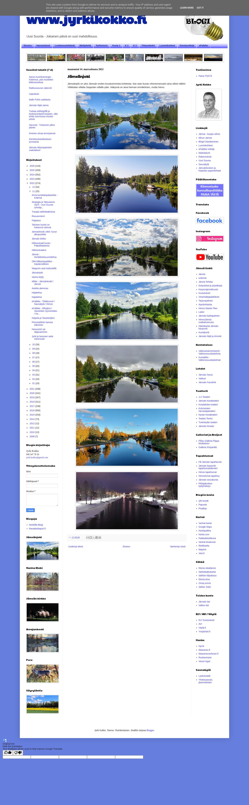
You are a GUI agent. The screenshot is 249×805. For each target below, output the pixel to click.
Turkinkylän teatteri (208, 422)
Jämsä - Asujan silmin (209, 134)
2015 (32, 414)
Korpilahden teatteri (208, 404)
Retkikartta (204, 545)
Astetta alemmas (40, 288)
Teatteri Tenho (206, 418)
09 (33, 348)
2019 (32, 397)
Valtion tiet (204, 605)
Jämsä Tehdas (206, 282)
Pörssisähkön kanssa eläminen (42, 323)
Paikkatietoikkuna (207, 538)
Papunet (203, 504)
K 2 (126, 45)
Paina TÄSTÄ (205, 76)
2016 (32, 410)
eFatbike (203, 45)
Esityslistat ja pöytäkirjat (210, 285)
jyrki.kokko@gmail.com (37, 457)
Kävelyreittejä (187, 45)
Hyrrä (201, 646)
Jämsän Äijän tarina (39, 105)
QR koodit (204, 501)
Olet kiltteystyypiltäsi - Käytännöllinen (42, 262)
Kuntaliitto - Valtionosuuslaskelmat (210, 358)
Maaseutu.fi (204, 650)
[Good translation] (8, 752)
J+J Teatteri (204, 397)
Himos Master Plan (208, 308)
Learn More (187, 8)
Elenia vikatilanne (207, 568)
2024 (32, 174)
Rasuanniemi (38, 216)
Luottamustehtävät (65, 45)
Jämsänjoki (37, 272)
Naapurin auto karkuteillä (44, 268)
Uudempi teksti (75, 546)
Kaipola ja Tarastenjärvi (43, 318)
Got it (200, 8)
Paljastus (36, 220)
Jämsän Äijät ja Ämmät (210, 336)
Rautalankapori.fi (37, 528)
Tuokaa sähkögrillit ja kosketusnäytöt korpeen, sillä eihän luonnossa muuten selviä (43, 115)
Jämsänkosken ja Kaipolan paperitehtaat (210, 169)
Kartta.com (204, 534)
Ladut (201, 312)
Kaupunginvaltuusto (208, 289)
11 (33, 191)
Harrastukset (43, 45)
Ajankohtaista (205, 304)
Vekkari (202, 378)
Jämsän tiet (204, 601)
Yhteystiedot (148, 45)
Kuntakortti (204, 332)
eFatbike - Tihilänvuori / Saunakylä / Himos (43, 302)
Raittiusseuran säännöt (40, 88)
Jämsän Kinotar (206, 426)
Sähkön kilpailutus (208, 575)
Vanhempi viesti (177, 546)
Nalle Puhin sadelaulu (39, 99)
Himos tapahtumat (208, 472)
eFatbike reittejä (207, 149)
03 (33, 374)
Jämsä (202, 274)
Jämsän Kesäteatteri (209, 400)
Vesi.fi (202, 553)
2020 (32, 393)
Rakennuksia (205, 156)
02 (33, 379)
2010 (32, 432)
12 (33, 187)
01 (33, 383)
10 (33, 344)
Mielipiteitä (85, 45)
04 (33, 370)
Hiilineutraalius (39, 250)
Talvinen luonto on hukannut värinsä (41, 226)
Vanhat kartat (205, 523)
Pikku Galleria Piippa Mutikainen (209, 442)
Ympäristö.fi (204, 631)
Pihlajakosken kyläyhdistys (205, 485)
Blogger (150, 730)
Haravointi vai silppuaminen (39, 330)
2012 (32, 423)
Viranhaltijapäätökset (209, 297)
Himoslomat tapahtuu (209, 476)
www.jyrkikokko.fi (86, 19)
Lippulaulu (34, 94)
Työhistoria (102, 45)
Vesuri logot (204, 661)
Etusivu (28, 45)
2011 (32, 427)
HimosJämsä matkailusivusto (206, 321)
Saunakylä (204, 164)
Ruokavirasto (205, 657)
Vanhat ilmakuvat (207, 542)
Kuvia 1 (116, 45)
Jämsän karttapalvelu (209, 315)
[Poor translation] (18, 752)
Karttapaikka (205, 530)
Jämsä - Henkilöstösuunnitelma (44, 255)
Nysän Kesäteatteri (208, 414)
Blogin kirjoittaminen (209, 141)
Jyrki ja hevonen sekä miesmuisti (42, 337)
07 (33, 357)
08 (33, 353)
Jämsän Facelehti (207, 382)
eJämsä (202, 278)
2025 (32, 170)
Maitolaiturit (204, 153)
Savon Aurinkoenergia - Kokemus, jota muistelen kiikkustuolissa (41, 80)
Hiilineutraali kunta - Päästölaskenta (41, 244)
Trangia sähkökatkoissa (43, 211)
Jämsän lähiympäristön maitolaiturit (40, 148)
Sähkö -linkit (205, 587)
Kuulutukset (204, 293)
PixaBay (203, 508)
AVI (200, 624)
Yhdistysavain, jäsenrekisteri (206, 681)
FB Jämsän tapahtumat (210, 462)
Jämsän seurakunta (208, 479)
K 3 (135, 45)
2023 (32, 179)
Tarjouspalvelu (206, 300)
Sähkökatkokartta (207, 572)
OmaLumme (205, 583)
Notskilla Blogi (36, 525)
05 (33, 366)
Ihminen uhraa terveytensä (42, 133)
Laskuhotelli (204, 676)
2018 (32, 401)
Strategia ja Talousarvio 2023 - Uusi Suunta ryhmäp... (43, 205)
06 (33, 361)
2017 (32, 406)
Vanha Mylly (38, 277)
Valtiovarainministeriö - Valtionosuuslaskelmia (210, 352)
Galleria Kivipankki (208, 447)
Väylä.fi (202, 627)
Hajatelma (37, 292)
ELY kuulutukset (207, 620)
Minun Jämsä (205, 138)
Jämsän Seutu (206, 374)
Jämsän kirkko (39, 238)
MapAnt (202, 549)
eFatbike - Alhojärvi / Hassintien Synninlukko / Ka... (44, 311)
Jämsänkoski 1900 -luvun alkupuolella (44, 233)
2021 (32, 389)
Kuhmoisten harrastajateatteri (207, 409)
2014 (32, 419)
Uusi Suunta (205, 160)
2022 (32, 183)
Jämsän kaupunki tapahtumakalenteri (208, 467)
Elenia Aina (204, 579)
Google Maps (205, 527)
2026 (32, 166)
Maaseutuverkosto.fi (209, 653)
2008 (32, 436)
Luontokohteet (167, 45)
